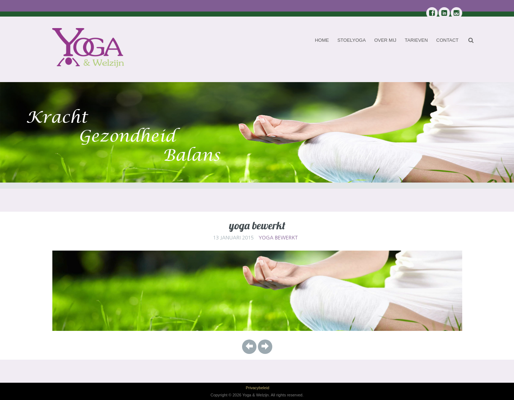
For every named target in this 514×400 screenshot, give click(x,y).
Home (322, 40)
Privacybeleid (257, 388)
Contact (447, 40)
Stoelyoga (351, 40)
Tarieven (416, 40)
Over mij (385, 40)
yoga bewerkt (278, 237)
